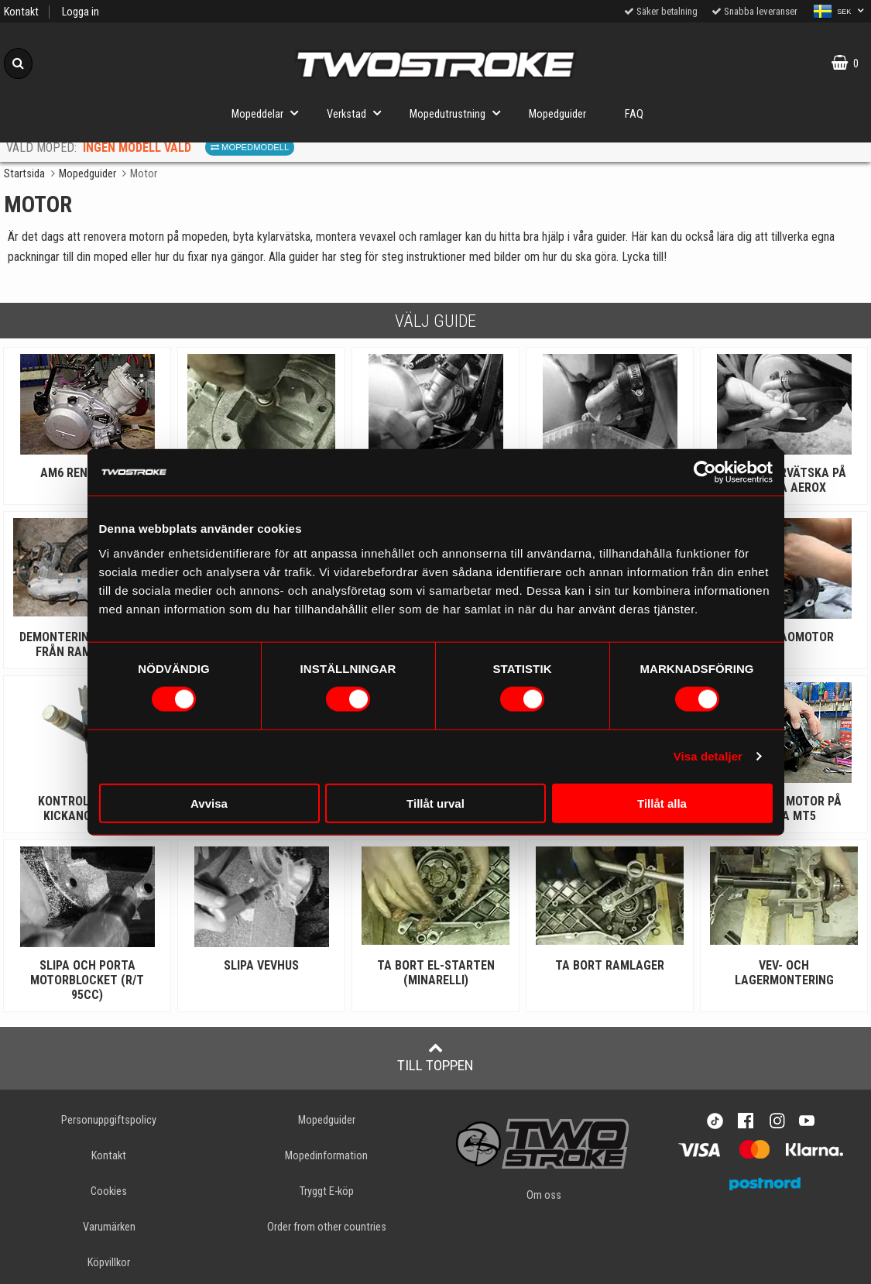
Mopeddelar (269, 112)
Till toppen (435, 1057)
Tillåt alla (662, 802)
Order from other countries (326, 1227)
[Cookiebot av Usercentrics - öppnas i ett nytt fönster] (705, 472)
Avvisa (209, 802)
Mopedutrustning (459, 112)
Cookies (109, 1191)
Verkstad (358, 112)
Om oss (543, 1195)
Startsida (24, 173)
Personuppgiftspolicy (108, 1120)
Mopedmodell (250, 147)
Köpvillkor (108, 1262)
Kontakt (21, 12)
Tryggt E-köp (327, 1191)
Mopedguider (557, 114)
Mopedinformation (326, 1155)
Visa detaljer (708, 756)
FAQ (634, 114)
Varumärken (109, 1227)
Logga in (80, 12)
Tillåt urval (435, 802)
